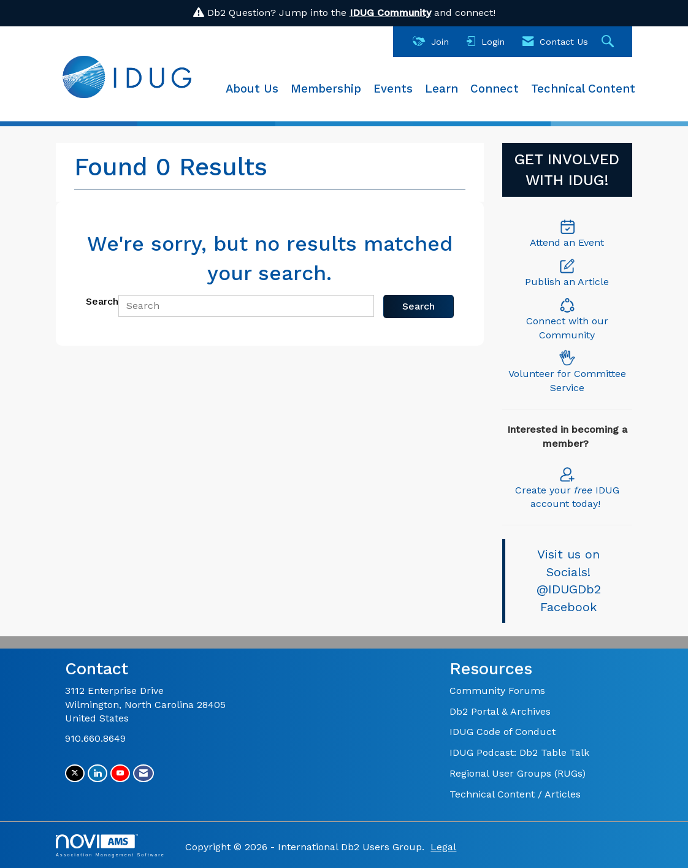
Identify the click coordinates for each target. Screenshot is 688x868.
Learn (441, 89)
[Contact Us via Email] (143, 773)
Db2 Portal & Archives (500, 711)
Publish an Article (567, 281)
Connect (494, 89)
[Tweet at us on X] (75, 773)
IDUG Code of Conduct (502, 731)
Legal (443, 847)
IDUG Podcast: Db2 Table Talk (519, 752)
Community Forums (497, 690)
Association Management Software (110, 845)
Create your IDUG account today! (567, 487)
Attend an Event (567, 242)
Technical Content (583, 89)
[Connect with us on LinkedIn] (97, 773)
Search (102, 301)
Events (393, 89)
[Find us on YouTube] (120, 773)
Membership (326, 89)
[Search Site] (609, 42)
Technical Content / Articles (515, 794)
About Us (252, 89)
